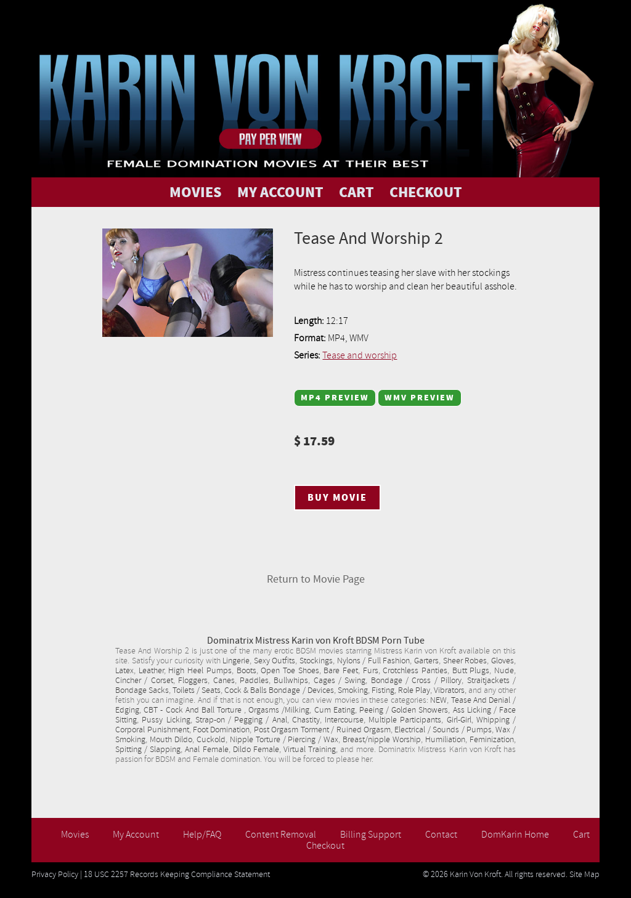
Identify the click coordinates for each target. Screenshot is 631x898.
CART (356, 192)
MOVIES (195, 192)
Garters (426, 661)
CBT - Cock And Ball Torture (194, 710)
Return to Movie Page (316, 579)
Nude (504, 671)
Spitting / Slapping (148, 749)
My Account (136, 834)
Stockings (316, 661)
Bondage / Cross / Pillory (416, 681)
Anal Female (206, 749)
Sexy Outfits (275, 661)
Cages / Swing (340, 681)
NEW (438, 700)
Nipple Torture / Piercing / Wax (284, 740)
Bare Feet (341, 671)
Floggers (193, 681)
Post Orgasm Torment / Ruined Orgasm (322, 730)
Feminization (492, 740)
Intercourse (344, 720)
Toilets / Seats (197, 690)
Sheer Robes (465, 661)
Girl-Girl (459, 720)
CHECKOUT (425, 192)
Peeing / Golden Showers (403, 710)
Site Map (584, 875)
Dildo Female (256, 749)
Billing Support (370, 834)
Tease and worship (359, 355)
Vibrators (449, 690)
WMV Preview (420, 397)
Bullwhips (291, 681)
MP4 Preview (335, 397)
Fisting (383, 690)
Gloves (502, 661)
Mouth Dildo (171, 740)
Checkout (325, 845)
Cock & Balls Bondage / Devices (278, 690)
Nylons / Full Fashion (373, 661)
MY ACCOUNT (280, 192)
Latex (124, 671)
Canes (224, 681)
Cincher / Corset (144, 681)
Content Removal (280, 834)
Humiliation (445, 740)
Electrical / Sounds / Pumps (443, 730)
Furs (370, 671)
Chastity (306, 720)
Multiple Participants (404, 720)
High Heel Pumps (199, 671)
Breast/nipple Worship (382, 740)
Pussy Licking (166, 720)
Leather (151, 671)
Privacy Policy (54, 875)
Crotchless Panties (415, 671)
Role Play (414, 690)
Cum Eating (334, 710)
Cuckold (211, 740)
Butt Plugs (471, 671)
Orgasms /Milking (278, 710)
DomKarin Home (515, 834)
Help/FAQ (202, 834)
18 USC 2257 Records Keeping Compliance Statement (177, 875)
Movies (75, 834)
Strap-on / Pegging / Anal (241, 720)
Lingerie (236, 661)
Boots (246, 671)
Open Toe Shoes (290, 671)
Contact (441, 834)
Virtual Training (309, 749)
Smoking (353, 690)
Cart (581, 834)
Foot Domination (221, 730)
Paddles (254, 681)
